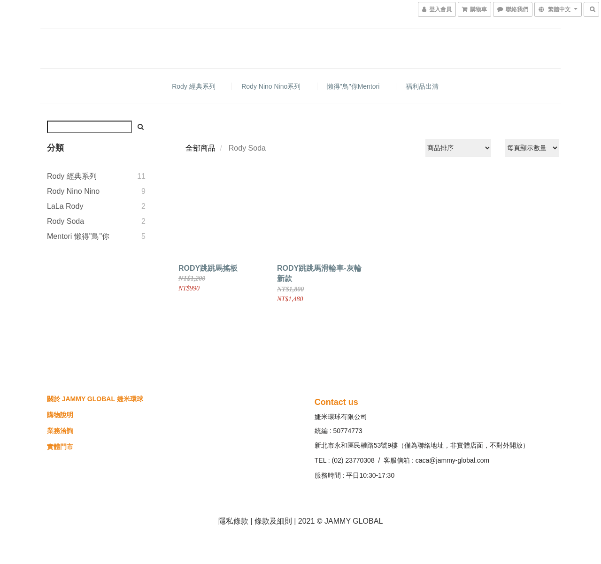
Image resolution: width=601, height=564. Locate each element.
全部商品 (200, 148)
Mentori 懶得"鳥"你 (78, 236)
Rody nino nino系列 (270, 86)
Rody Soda (65, 221)
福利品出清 (422, 86)
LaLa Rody (65, 206)
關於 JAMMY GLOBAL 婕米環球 (95, 399)
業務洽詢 (60, 430)
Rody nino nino (73, 191)
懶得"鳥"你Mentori (353, 86)
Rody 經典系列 (194, 86)
